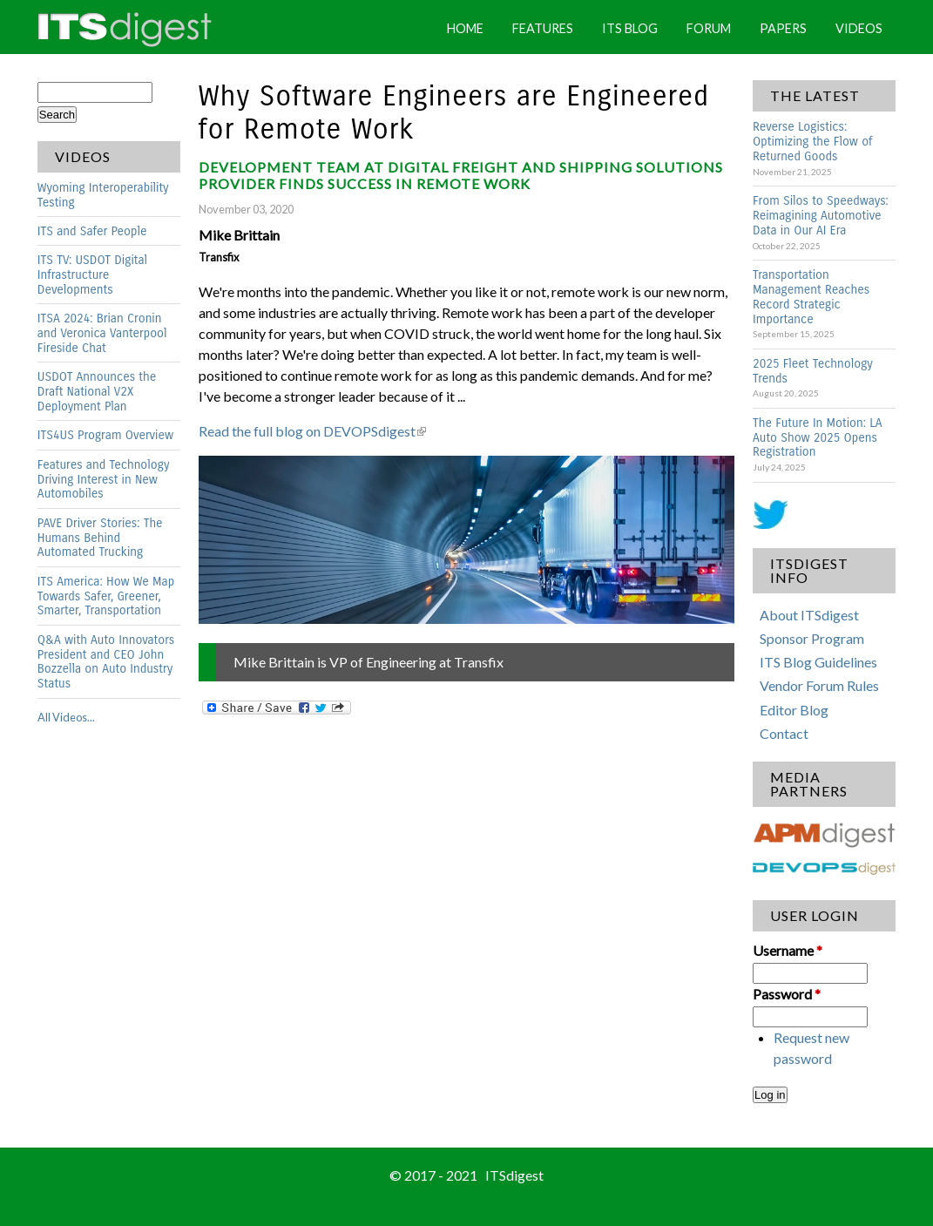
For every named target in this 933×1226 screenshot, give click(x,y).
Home (465, 28)
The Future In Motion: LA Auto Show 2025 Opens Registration (817, 438)
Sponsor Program (812, 638)
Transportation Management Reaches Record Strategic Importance (811, 297)
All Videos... (66, 717)
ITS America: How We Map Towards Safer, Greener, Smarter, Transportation (105, 596)
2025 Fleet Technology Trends (813, 371)
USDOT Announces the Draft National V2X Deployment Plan (96, 391)
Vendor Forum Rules (819, 685)
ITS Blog (630, 28)
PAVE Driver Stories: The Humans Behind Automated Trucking (100, 538)
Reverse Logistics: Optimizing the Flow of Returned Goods (812, 141)
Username (787, 950)
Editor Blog (794, 709)
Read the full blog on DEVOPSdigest (312, 431)
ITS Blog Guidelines (818, 662)
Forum (708, 28)
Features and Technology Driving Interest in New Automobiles (103, 479)
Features (542, 28)
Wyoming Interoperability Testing (103, 195)
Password (787, 994)
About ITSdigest (809, 614)
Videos (858, 28)
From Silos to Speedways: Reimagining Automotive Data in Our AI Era (821, 215)
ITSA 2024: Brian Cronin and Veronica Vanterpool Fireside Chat (102, 333)
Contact (784, 733)
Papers (783, 28)
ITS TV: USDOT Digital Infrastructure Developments (92, 275)
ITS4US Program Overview (105, 435)
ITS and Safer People (92, 231)
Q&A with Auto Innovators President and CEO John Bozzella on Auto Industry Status (105, 662)
